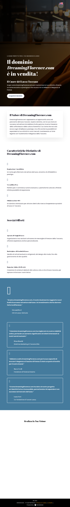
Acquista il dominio (15, 96)
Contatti (50, 503)
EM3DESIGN (39, 505)
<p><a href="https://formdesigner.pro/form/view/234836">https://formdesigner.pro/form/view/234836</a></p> (35, 461)
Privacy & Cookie (41, 503)
